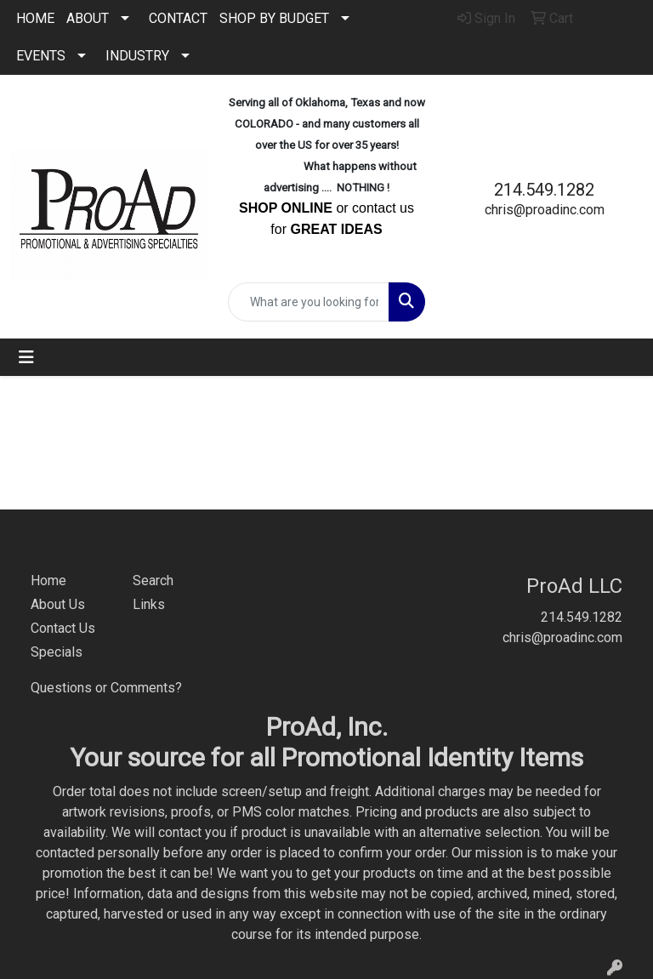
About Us (58, 604)
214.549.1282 (544, 189)
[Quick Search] (308, 302)
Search (153, 580)
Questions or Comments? (106, 688)
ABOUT (87, 18)
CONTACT (178, 18)
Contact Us (63, 628)
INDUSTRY (137, 56)
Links (149, 604)
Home (48, 580)
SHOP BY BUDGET (274, 18)
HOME (35, 18)
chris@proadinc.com (545, 210)
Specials (56, 652)
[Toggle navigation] (26, 357)
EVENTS (40, 56)
